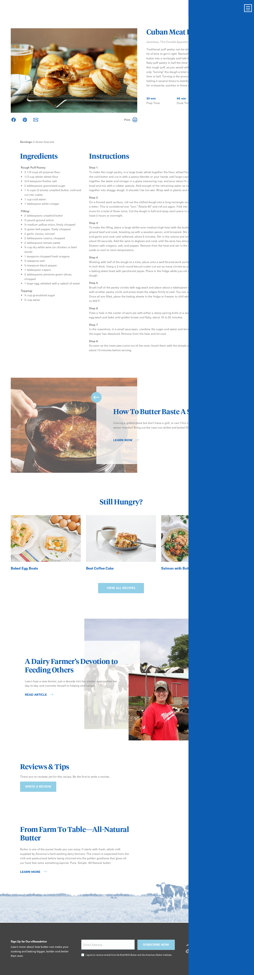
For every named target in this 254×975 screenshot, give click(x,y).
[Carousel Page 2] (225, 472)
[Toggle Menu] (248, 8)
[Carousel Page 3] (230, 472)
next (228, 453)
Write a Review (38, 786)
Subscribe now (156, 944)
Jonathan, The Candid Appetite (167, 42)
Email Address (92, 944)
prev (96, 397)
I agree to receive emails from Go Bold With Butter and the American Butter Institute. (129, 954)
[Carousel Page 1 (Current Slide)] (220, 472)
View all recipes (121, 588)
